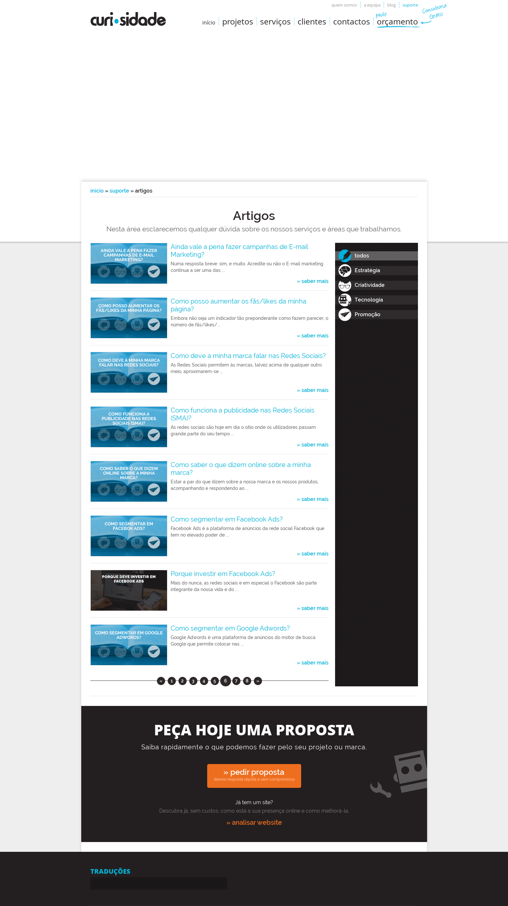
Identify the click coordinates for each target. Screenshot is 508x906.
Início (97, 191)
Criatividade (370, 285)
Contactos (351, 21)
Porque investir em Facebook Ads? (223, 574)
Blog (391, 5)
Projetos (237, 21)
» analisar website (254, 822)
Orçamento (397, 21)
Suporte (410, 5)
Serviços (275, 21)
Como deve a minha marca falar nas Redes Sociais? (248, 356)
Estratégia (367, 270)
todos (362, 256)
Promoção (367, 314)
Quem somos (344, 5)
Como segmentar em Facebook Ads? (227, 519)
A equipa (372, 5)
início (208, 22)
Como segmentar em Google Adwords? (230, 628)
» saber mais (313, 281)
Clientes (312, 21)
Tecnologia (369, 300)
